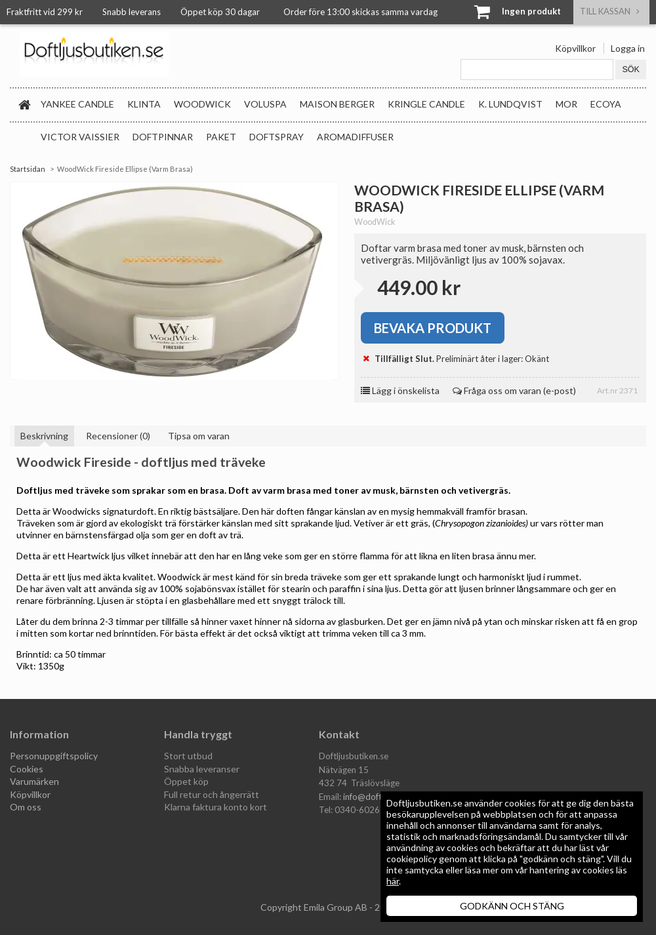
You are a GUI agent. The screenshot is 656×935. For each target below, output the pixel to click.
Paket (221, 136)
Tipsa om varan (199, 435)
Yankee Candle (77, 103)
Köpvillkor (575, 48)
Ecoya (605, 103)
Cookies (26, 768)
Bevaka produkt (432, 328)
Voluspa (265, 103)
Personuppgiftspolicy (54, 755)
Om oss (25, 806)
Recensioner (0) (118, 435)
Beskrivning (44, 435)
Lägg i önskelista (400, 390)
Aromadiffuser (355, 136)
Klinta (144, 103)
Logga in (628, 48)
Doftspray (276, 136)
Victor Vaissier (80, 136)
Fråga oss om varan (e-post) (514, 390)
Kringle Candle (426, 103)
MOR (566, 103)
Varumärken (34, 781)
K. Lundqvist (510, 103)
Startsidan (27, 169)
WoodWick (202, 103)
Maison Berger (337, 103)
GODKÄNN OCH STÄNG (512, 905)
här (392, 880)
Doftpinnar (163, 136)
